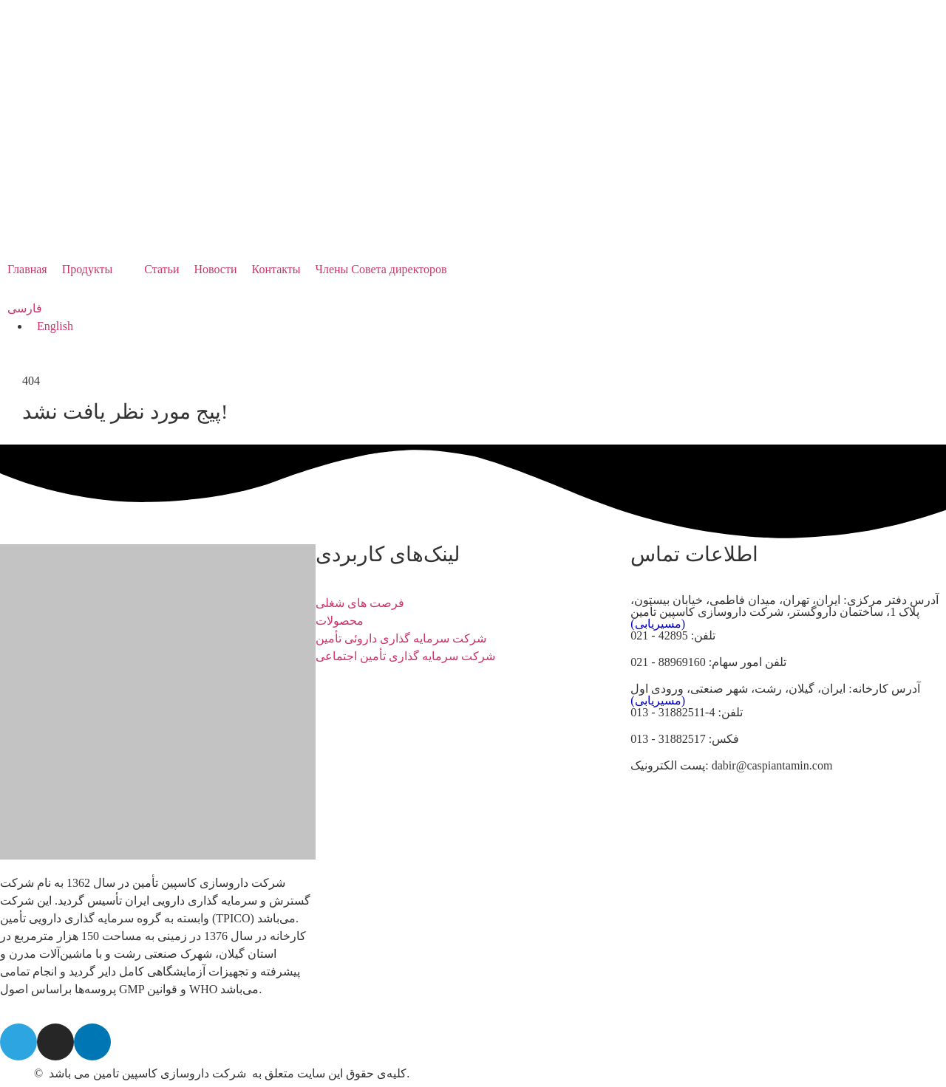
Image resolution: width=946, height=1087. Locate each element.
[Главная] (27, 269)
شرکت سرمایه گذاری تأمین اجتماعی (405, 656)
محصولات (340, 620)
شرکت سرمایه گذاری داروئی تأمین (401, 638)
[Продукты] (96, 269)
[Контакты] (276, 269)
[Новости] (215, 269)
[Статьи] (161, 269)
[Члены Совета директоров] (381, 269)
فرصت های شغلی (360, 603)
